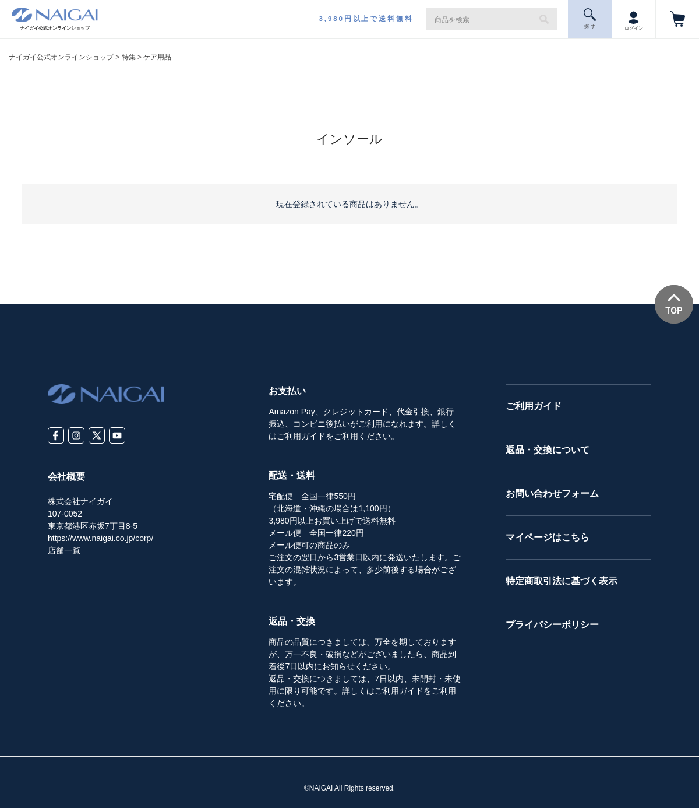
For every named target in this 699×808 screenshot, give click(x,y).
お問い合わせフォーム (552, 493)
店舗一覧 (64, 550)
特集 (129, 57)
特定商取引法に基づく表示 (561, 581)
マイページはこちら (547, 537)
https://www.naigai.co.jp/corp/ (100, 538)
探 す (590, 18)
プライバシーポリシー (552, 625)
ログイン (633, 18)
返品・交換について (547, 450)
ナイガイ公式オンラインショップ (61, 57)
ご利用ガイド (534, 406)
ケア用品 (157, 57)
